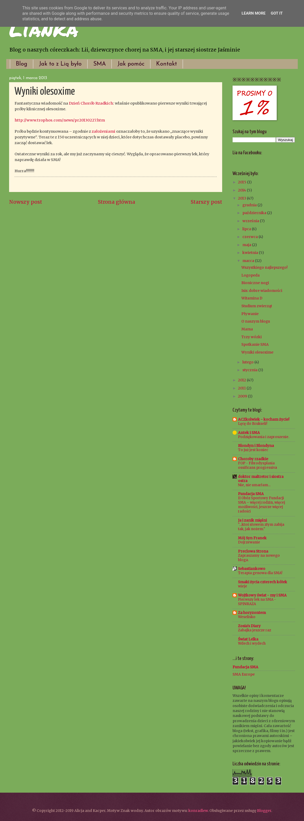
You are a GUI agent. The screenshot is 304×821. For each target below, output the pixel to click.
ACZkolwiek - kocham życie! (263, 419)
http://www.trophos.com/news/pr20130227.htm (60, 120)
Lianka (43, 28)
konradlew (198, 810)
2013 (242, 198)
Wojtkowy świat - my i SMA (262, 595)
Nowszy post (25, 202)
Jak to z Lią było (60, 64)
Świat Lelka (248, 639)
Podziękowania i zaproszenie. (263, 437)
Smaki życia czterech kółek (262, 582)
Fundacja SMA (251, 493)
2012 (242, 380)
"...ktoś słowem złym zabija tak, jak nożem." (261, 526)
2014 (242, 190)
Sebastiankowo (251, 568)
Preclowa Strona (253, 551)
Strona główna (116, 202)
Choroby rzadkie (253, 459)
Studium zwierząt (256, 306)
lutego (248, 362)
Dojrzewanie (249, 542)
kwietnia (250, 252)
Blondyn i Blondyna (256, 445)
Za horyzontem (252, 612)
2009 (243, 396)
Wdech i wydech (252, 643)
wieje (242, 586)
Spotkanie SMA (255, 344)
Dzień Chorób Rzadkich (91, 103)
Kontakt (166, 64)
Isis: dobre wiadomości (261, 290)
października (254, 212)
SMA (99, 64)
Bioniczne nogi (255, 282)
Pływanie (250, 313)
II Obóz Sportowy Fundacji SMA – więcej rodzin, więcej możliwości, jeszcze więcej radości (261, 505)
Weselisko (246, 617)
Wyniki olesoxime (257, 352)
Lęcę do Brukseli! (252, 423)
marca (248, 260)
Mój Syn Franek (252, 538)
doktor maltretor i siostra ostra (260, 478)
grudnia (249, 205)
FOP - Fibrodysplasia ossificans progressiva (257, 465)
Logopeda (250, 275)
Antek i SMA (249, 432)
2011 (242, 388)
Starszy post (206, 202)
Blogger (264, 810)
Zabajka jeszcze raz (254, 630)
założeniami (103, 131)
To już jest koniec (253, 450)
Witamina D (251, 298)
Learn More (254, 13)
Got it (277, 13)
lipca (247, 229)
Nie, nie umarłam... (254, 485)
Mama (247, 329)
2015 (242, 182)
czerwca (250, 236)
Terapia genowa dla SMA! (260, 573)
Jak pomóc (130, 64)
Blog (21, 64)
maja (247, 244)
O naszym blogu (255, 321)
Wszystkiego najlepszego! (264, 267)
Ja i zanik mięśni (252, 520)
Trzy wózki (251, 337)
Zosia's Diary (249, 626)
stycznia (250, 370)
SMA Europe (244, 674)
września (251, 221)
